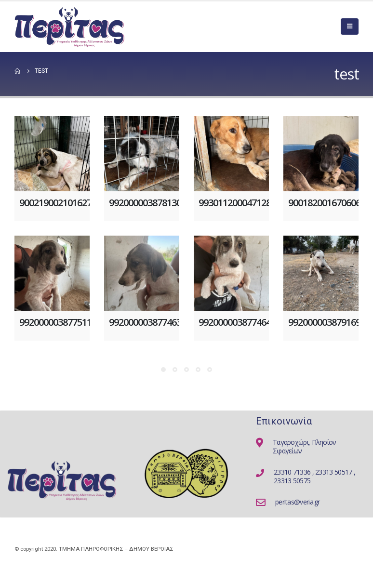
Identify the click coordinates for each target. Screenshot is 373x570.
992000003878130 (145, 202)
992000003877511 (55, 322)
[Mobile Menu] (350, 26)
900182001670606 (324, 202)
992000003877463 (145, 322)
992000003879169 (324, 322)
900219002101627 (55, 202)
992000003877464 (235, 322)
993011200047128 (235, 202)
